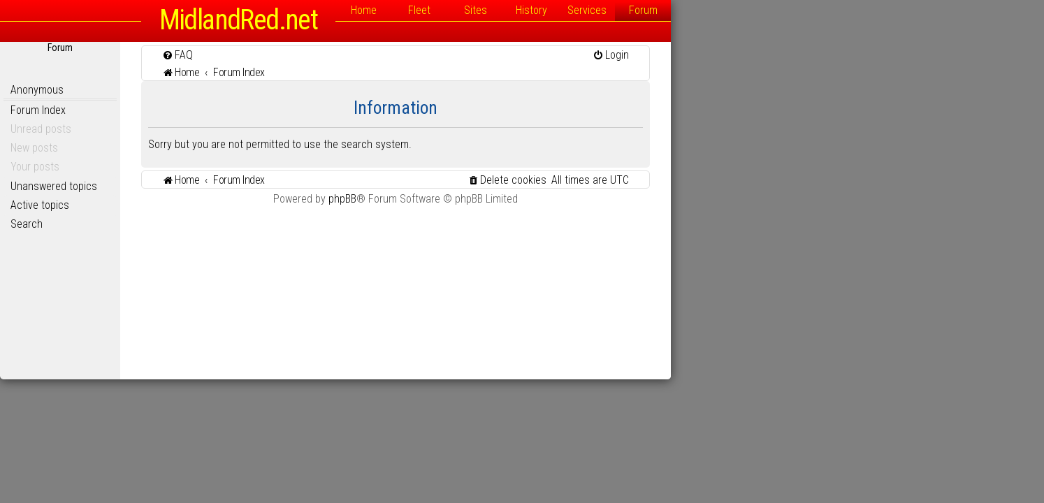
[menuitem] (364, 54)
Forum (829, 10)
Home (550, 10)
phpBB (529, 198)
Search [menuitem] (213, 224)
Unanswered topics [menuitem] (240, 186)
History (718, 10)
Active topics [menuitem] (226, 205)
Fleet (606, 10)
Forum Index (224, 110)
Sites (662, 10)
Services (773, 10)
